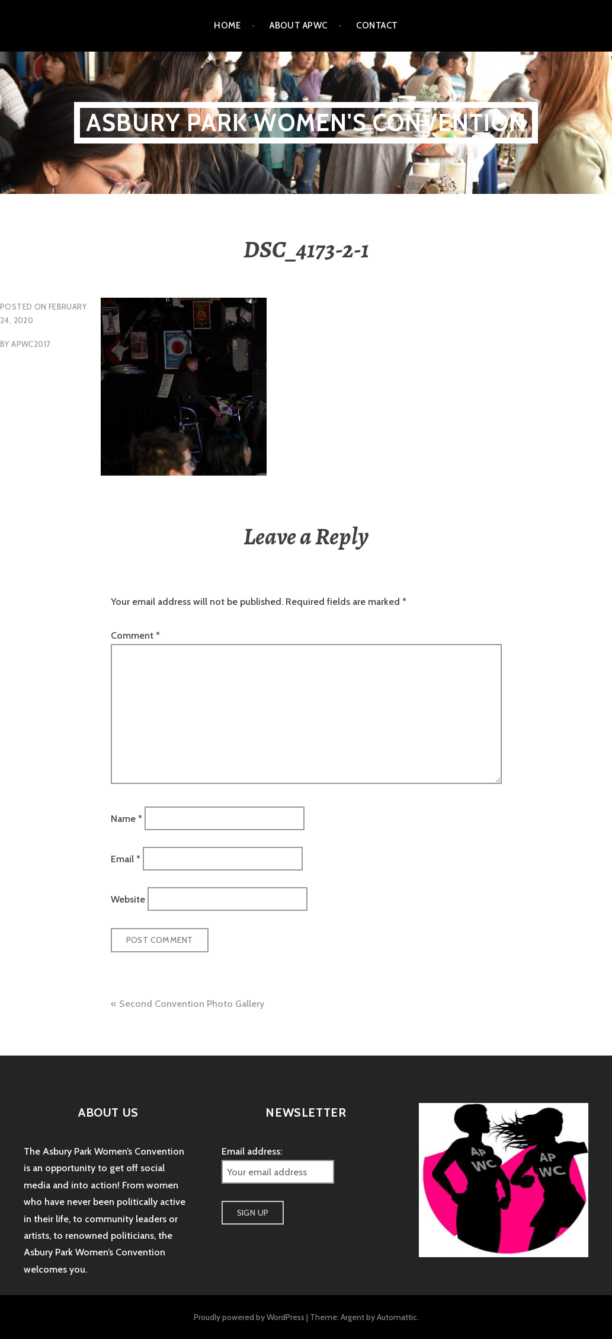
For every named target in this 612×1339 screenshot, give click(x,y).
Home (227, 25)
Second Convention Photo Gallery (191, 1003)
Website (128, 899)
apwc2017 (30, 344)
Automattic (397, 1317)
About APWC (299, 25)
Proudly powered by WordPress (249, 1317)
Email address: (252, 1151)
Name (126, 818)
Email (125, 859)
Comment (135, 635)
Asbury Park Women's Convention (306, 122)
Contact (377, 25)
